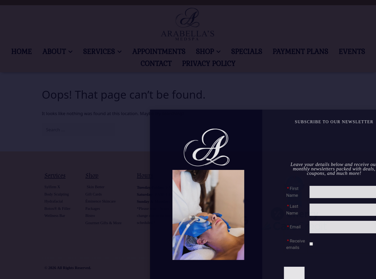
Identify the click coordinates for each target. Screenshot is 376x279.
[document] (188, 139)
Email (356, 226)
